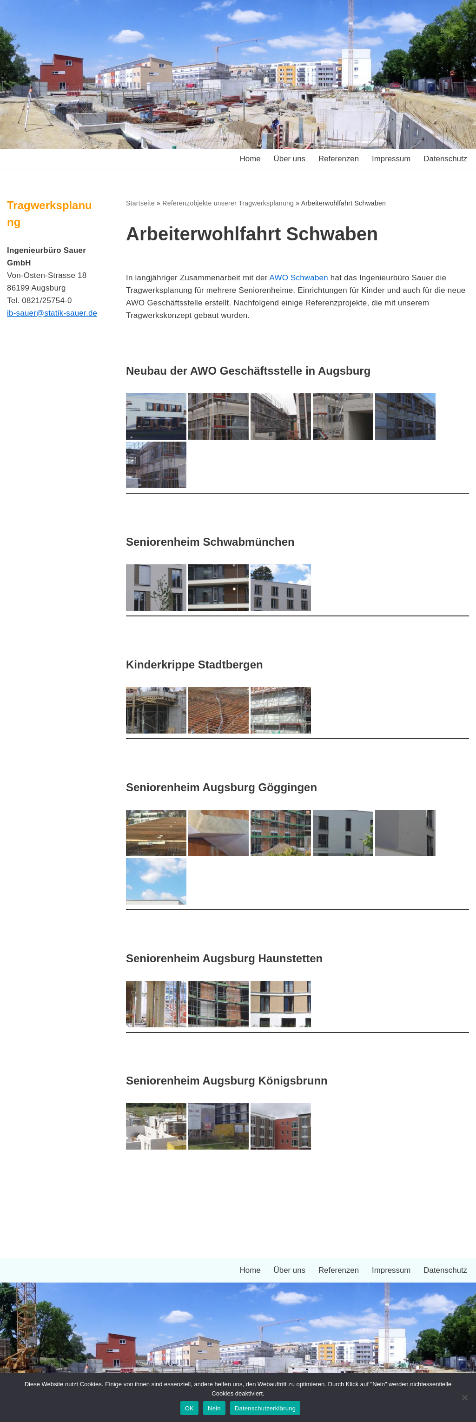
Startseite (140, 203)
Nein (214, 1408)
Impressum (390, 159)
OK (189, 1408)
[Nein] (464, 1397)
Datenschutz (445, 159)
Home (248, 159)
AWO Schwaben (301, 278)
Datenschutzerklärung (265, 1408)
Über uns (288, 159)
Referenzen (337, 159)
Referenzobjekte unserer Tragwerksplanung (229, 203)
